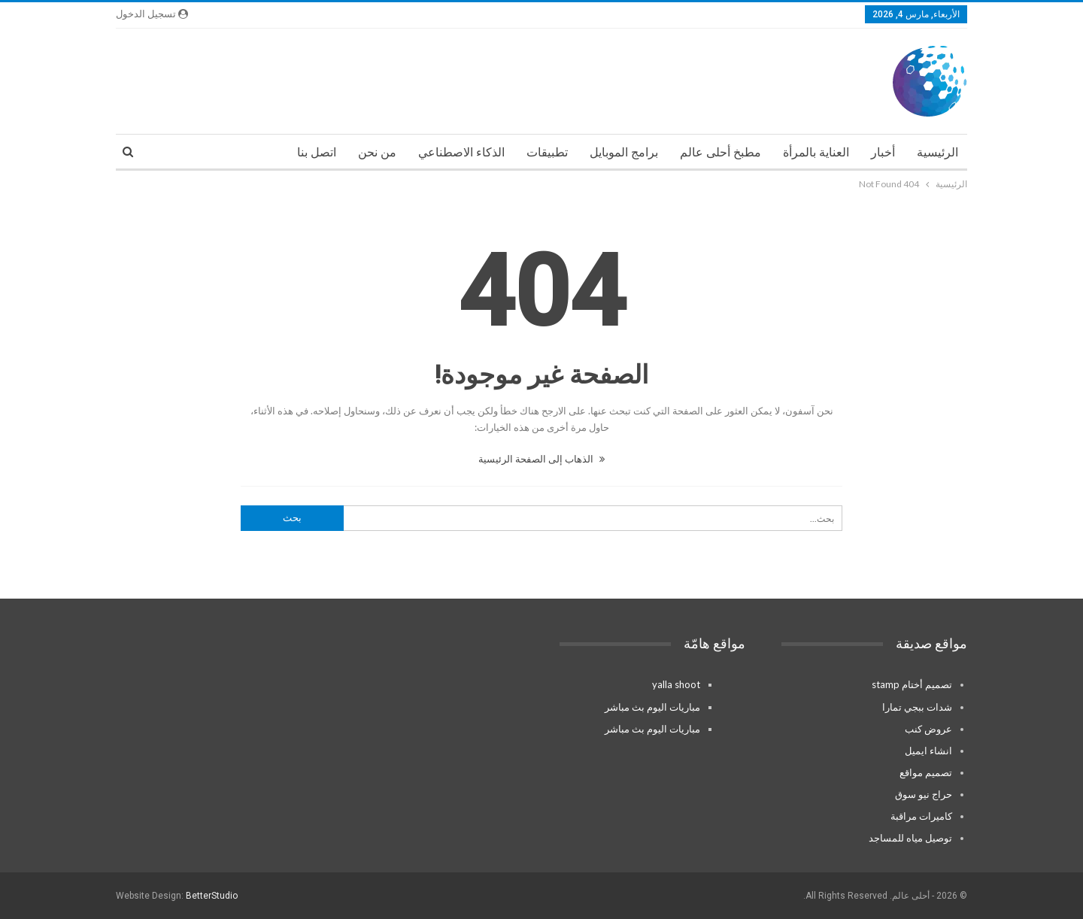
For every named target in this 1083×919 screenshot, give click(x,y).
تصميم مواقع (925, 772)
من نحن (377, 152)
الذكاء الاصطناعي (461, 152)
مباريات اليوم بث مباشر (652, 707)
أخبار (883, 152)
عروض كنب (928, 729)
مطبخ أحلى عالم (720, 152)
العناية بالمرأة (816, 152)
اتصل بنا (316, 152)
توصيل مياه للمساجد (910, 838)
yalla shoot (676, 684)
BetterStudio (212, 895)
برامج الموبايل (624, 152)
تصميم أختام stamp (912, 684)
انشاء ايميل (928, 751)
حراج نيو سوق (923, 794)
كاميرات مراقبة (921, 816)
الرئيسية (937, 152)
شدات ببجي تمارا (917, 707)
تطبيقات (547, 152)
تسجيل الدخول (152, 14)
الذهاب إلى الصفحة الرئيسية (541, 459)
